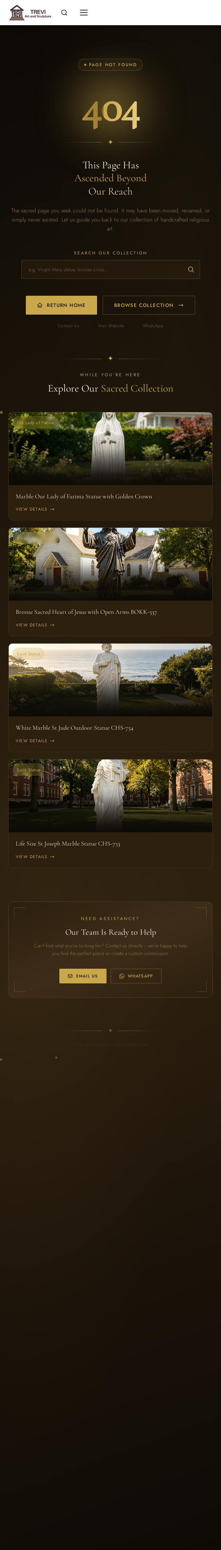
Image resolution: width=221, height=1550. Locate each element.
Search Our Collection (110, 253)
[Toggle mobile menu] (84, 13)
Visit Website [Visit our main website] (111, 326)
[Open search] (64, 13)
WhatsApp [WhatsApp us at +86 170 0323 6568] (136, 976)
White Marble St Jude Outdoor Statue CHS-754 (74, 727)
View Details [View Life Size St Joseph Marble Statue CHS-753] (35, 857)
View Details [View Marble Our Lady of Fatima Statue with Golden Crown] (35, 509)
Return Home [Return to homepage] (61, 305)
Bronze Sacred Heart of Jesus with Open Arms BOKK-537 (86, 612)
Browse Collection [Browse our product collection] (149, 305)
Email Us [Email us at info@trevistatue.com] (83, 976)
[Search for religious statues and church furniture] (110, 269)
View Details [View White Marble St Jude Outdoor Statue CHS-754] (35, 741)
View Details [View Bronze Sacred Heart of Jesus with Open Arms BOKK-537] (35, 625)
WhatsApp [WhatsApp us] (153, 326)
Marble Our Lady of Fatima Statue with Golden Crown (84, 496)
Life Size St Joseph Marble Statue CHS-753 (68, 843)
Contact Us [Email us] (69, 326)
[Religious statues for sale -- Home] (29, 12)
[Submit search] (191, 269)
